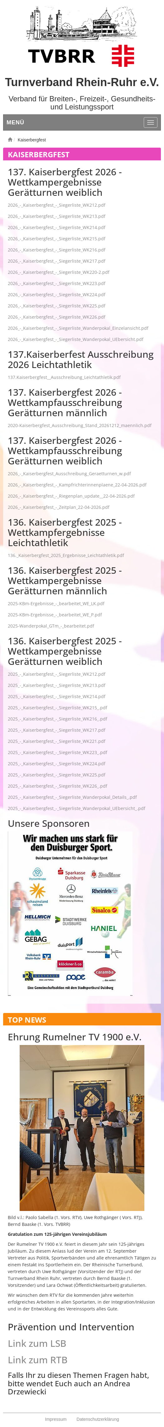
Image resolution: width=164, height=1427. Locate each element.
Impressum (55, 1419)
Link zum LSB (37, 1343)
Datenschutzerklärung (98, 1419)
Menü (15, 122)
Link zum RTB (38, 1359)
